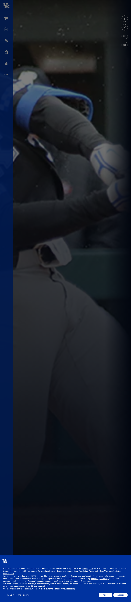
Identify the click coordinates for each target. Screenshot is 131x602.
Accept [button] (121, 595)
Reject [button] (105, 595)
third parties (48, 576)
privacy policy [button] (87, 569)
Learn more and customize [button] (19, 595)
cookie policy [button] (8, 574)
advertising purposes (99, 579)
